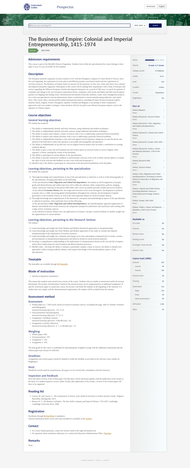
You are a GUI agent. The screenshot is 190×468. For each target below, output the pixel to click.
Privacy (98, 460)
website (89, 419)
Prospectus (65, 7)
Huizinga (107, 433)
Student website (87, 460)
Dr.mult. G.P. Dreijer (156, 65)
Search (155, 25)
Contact (106, 460)
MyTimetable (62, 264)
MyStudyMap (49, 416)
